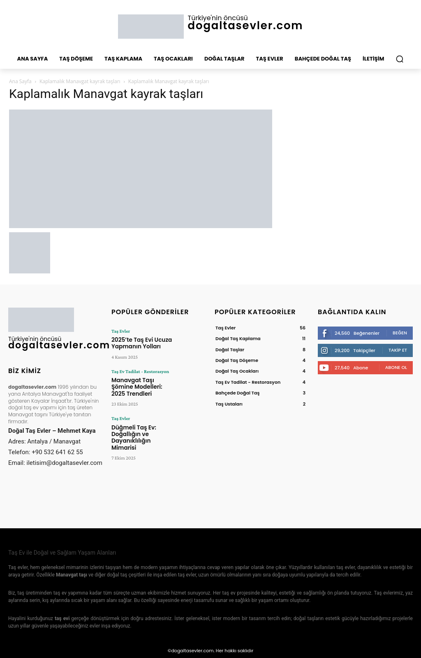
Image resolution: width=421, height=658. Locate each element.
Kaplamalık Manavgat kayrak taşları (79, 81)
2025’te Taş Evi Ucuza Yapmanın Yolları (137, 342)
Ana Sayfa (20, 81)
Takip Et (398, 350)
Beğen (400, 332)
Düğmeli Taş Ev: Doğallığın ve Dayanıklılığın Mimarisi (140, 422)
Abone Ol (396, 367)
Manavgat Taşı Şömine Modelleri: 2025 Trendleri (142, 381)
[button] (399, 59)
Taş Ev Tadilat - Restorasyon (140, 369)
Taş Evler (120, 331)
